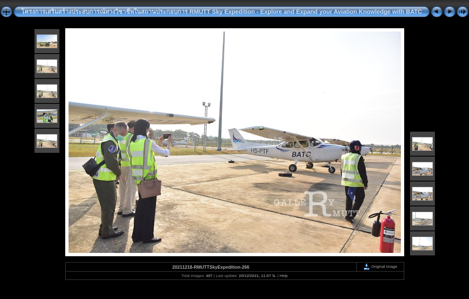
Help (284, 275)
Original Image (380, 266)
